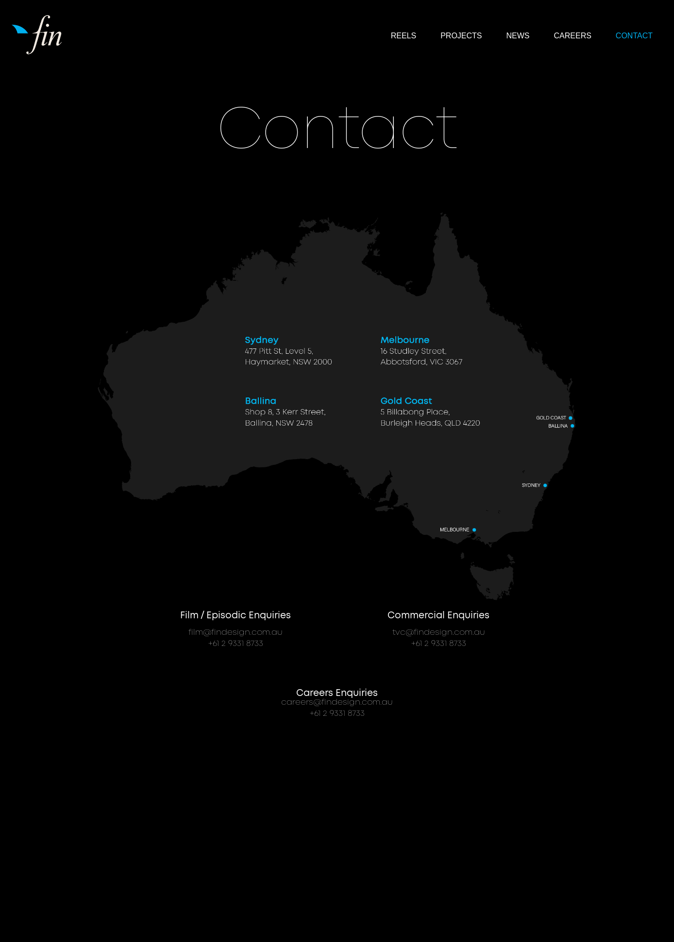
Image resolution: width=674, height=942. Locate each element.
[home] (38, 34)
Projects (461, 36)
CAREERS (572, 36)
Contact (634, 36)
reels (403, 36)
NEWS (518, 36)
